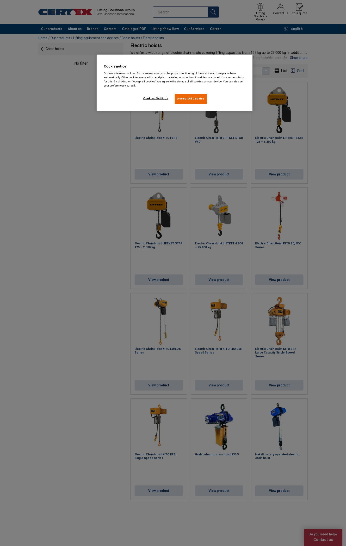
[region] (175, 83)
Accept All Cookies (190, 98)
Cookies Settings (155, 98)
